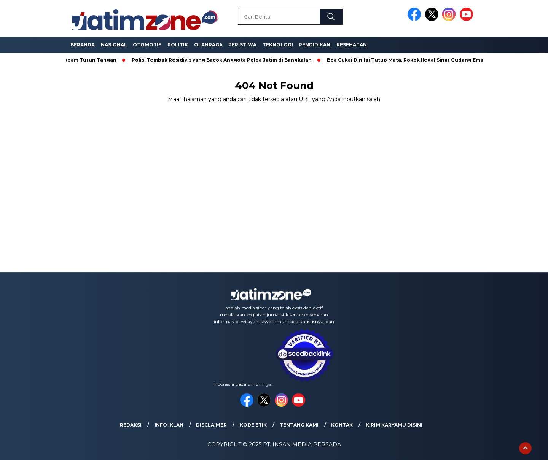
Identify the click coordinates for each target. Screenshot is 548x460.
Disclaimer (211, 425)
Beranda (82, 45)
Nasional (114, 45)
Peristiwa (242, 45)
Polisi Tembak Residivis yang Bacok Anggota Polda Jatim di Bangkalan (223, 60)
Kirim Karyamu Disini (394, 425)
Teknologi (278, 45)
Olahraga (208, 45)
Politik (177, 45)
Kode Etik (253, 425)
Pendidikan (314, 45)
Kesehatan (351, 45)
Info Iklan (169, 425)
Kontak (342, 425)
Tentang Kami (299, 425)
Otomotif (147, 45)
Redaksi (131, 425)
